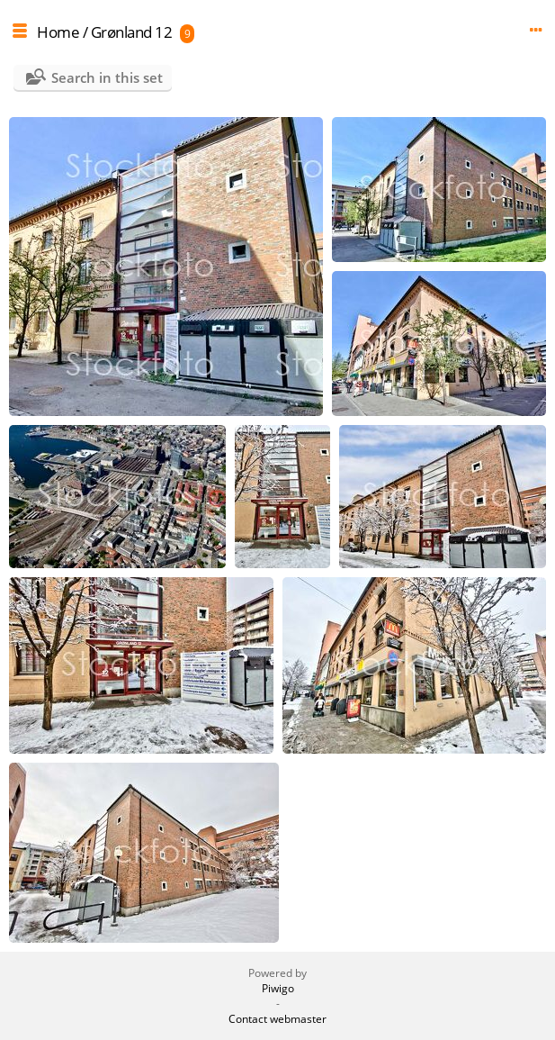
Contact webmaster (277, 1018)
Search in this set (107, 77)
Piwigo (278, 988)
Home (58, 32)
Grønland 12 (132, 32)
